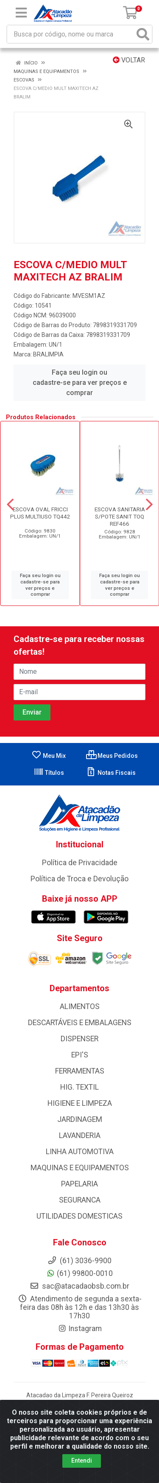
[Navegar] (10, 504)
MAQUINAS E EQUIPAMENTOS (80, 1167)
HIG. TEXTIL (79, 1087)
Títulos (48, 772)
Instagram (80, 1328)
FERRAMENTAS (79, 1071)
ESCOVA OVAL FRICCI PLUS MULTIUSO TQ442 (40, 513)
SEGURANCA (79, 1200)
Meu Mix (48, 755)
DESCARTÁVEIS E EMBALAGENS (79, 1022)
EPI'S (79, 1055)
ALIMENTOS (80, 1006)
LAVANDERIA (79, 1135)
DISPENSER (79, 1038)
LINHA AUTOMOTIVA (80, 1151)
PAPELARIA (79, 1184)
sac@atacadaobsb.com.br (79, 1286)
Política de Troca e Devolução (79, 879)
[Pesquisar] (143, 34)
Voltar (129, 60)
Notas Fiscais (111, 772)
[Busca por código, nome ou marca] (70, 34)
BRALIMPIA (48, 354)
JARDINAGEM (79, 1119)
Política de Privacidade (79, 862)
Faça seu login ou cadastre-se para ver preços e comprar (80, 382)
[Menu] (21, 12)
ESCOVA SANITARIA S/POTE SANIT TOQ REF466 (120, 516)
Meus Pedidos (112, 755)
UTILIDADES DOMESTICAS (79, 1216)
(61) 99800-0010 (79, 1273)
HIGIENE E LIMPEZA (79, 1103)
